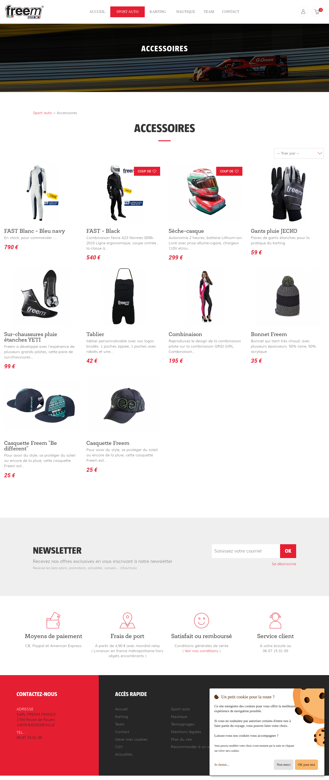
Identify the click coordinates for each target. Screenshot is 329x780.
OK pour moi (306, 764)
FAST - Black (103, 231)
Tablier (95, 334)
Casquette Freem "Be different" (30, 445)
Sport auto (127, 12)
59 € (256, 252)
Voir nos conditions (201, 650)
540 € (93, 257)
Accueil (97, 12)
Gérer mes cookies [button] (131, 738)
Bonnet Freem (269, 334)
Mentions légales (186, 731)
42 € (91, 360)
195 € (176, 360)
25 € (9, 474)
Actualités (124, 753)
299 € (176, 257)
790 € (11, 247)
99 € (9, 366)
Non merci (283, 764)
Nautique (185, 12)
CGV (119, 746)
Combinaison (185, 334)
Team (209, 12)
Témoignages (182, 723)
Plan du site (181, 738)
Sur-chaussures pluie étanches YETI (30, 337)
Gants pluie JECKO (274, 231)
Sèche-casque (186, 231)
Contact (230, 12)
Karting (158, 12)
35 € (256, 360)
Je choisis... (221, 764)
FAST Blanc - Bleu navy (34, 231)
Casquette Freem (107, 443)
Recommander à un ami (192, 746)
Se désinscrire (284, 563)
